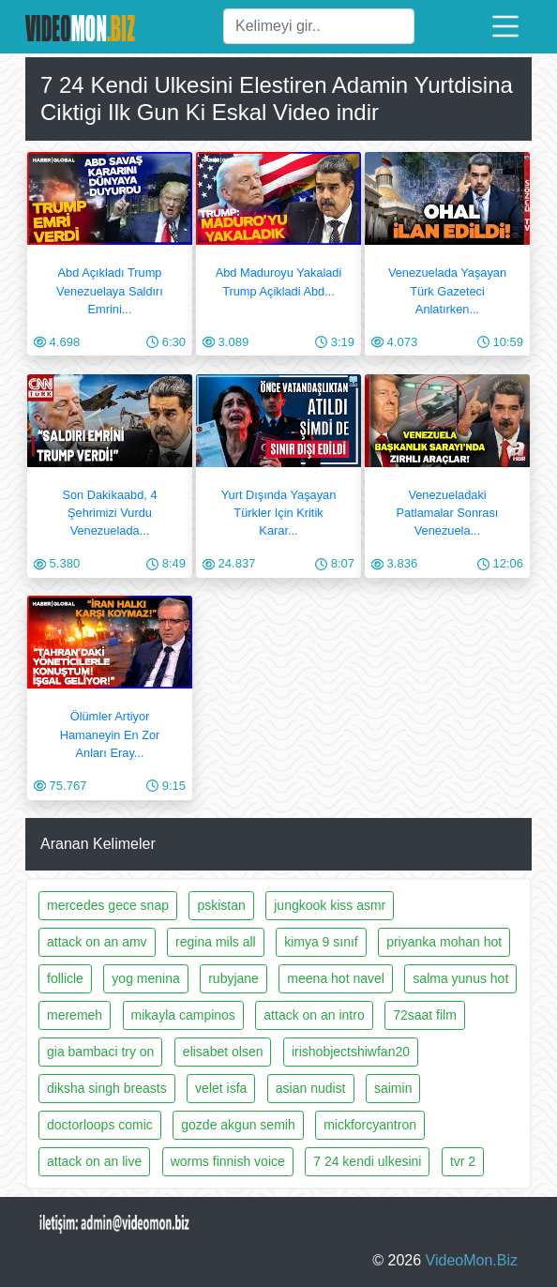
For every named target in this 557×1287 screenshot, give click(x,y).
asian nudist (311, 1088)
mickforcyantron (370, 1124)
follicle (65, 978)
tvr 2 (462, 1161)
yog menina (145, 978)
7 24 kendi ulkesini (367, 1161)
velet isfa (221, 1088)
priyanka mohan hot (444, 941)
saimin (393, 1088)
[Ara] (318, 26)
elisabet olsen (223, 1051)
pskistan (221, 905)
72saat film (425, 1014)
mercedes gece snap (108, 905)
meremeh (74, 1014)
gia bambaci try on (100, 1051)
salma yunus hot (460, 978)
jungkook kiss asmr (329, 905)
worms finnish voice (228, 1161)
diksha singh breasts (107, 1088)
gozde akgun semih (237, 1124)
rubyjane (233, 978)
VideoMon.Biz (472, 1260)
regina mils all (215, 941)
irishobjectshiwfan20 (351, 1051)
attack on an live (94, 1161)
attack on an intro (313, 1014)
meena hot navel (335, 978)
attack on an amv (97, 941)
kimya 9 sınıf (321, 941)
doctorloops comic (100, 1124)
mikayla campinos (183, 1014)
